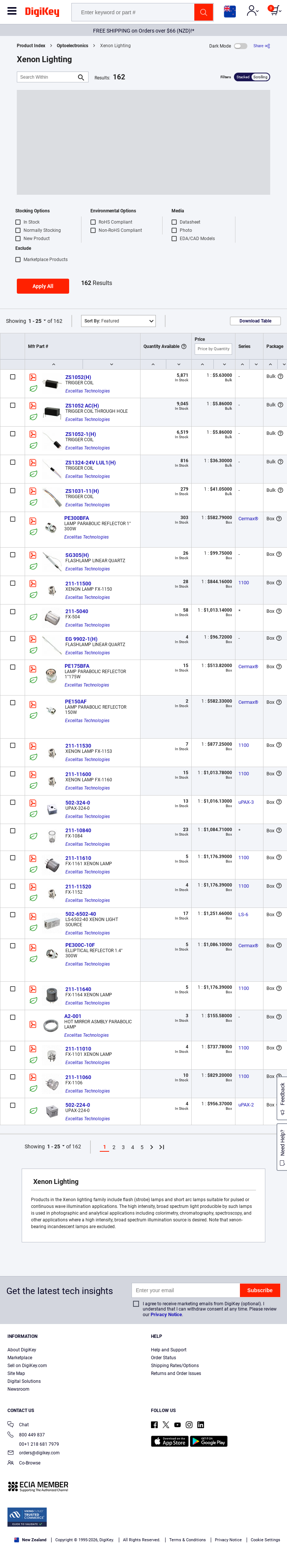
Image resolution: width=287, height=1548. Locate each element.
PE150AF (76, 702)
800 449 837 (26, 1435)
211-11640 (78, 989)
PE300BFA (76, 518)
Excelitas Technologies (87, 391)
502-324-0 (77, 803)
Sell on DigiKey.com (27, 1365)
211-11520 (78, 887)
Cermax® (248, 518)
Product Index (31, 45)
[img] (42, 13)
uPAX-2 (246, 1105)
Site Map (16, 1373)
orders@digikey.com (33, 1453)
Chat (18, 1425)
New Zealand (30, 1540)
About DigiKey (21, 1349)
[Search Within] (46, 77)
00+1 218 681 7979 (33, 1444)
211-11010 (78, 1049)
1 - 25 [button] (34, 321)
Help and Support (168, 1349)
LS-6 (243, 914)
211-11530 (78, 746)
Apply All (43, 286)
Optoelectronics (72, 45)
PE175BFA (77, 666)
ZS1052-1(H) (80, 434)
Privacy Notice (166, 1314)
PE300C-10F (80, 945)
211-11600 (78, 774)
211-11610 (78, 858)
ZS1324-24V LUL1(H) (90, 463)
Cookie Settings (265, 1540)
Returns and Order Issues (176, 1373)
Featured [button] (101, 321)
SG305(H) (77, 555)
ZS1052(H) (78, 377)
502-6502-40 (80, 914)
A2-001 (72, 1016)
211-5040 (76, 611)
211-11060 (78, 1077)
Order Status (163, 1357)
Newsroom (18, 1389)
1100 (243, 582)
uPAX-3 (246, 802)
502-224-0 (77, 1105)
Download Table (255, 321)
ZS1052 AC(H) (82, 406)
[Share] (261, 46)
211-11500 (78, 584)
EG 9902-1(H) (81, 639)
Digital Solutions (24, 1381)
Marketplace (19, 1357)
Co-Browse (23, 1463)
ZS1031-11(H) (82, 491)
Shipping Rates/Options (175, 1365)
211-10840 (78, 830)
